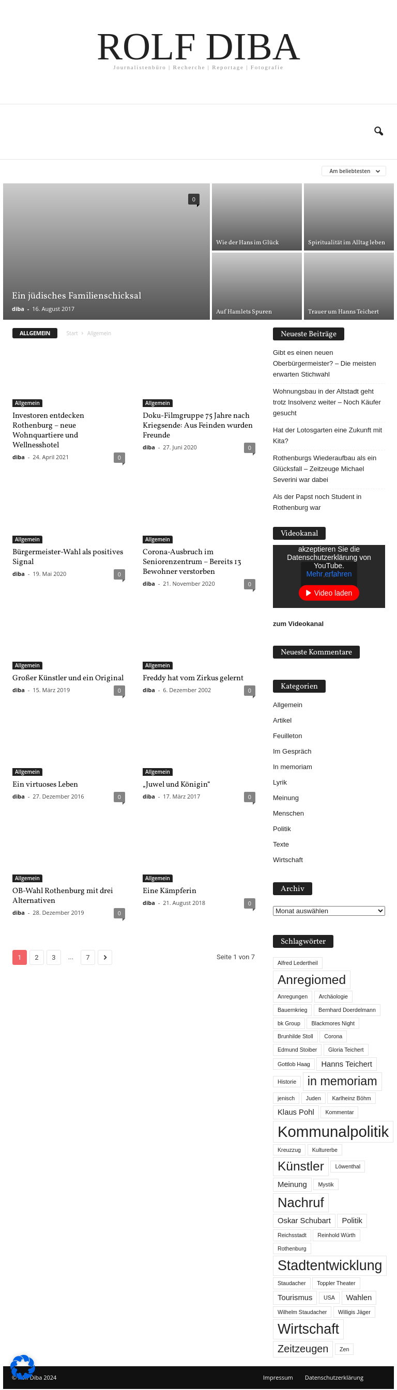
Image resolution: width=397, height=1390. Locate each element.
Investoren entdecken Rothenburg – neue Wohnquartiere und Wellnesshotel (48, 431)
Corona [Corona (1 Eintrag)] (333, 1036)
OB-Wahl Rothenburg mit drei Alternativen (62, 896)
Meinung (286, 798)
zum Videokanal (298, 624)
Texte (281, 844)
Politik (282, 829)
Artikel (282, 720)
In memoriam (292, 767)
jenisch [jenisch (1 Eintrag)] (286, 1098)
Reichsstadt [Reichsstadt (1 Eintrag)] (292, 1235)
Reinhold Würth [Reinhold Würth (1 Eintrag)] (336, 1235)
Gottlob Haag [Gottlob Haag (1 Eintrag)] (294, 1064)
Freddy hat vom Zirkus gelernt (193, 678)
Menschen (288, 813)
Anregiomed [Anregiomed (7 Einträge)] (312, 980)
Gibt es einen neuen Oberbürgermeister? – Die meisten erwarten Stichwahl (324, 363)
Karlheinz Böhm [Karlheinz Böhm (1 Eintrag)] (351, 1098)
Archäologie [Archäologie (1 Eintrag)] (333, 996)
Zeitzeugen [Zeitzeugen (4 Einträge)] (303, 1348)
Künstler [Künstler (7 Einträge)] (301, 1166)
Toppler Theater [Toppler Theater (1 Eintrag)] (336, 1283)
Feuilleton (287, 736)
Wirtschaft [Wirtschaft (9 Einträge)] (308, 1329)
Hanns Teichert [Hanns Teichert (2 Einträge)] (346, 1064)
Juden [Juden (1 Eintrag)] (313, 1098)
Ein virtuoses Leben (45, 784)
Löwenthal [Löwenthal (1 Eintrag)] (347, 1166)
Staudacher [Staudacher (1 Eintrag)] (292, 1283)
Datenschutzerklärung (334, 1377)
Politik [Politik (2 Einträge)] (352, 1220)
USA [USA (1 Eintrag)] (329, 1297)
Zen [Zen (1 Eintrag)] (344, 1349)
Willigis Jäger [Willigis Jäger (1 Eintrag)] (354, 1312)
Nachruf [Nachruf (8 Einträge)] (301, 1202)
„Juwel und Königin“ (176, 784)
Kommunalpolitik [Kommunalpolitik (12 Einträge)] (333, 1131)
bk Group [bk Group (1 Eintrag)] (289, 1023)
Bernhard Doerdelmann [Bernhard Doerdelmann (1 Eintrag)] (347, 1010)
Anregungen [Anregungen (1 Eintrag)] (293, 996)
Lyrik (280, 782)
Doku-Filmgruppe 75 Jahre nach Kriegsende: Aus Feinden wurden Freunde (198, 426)
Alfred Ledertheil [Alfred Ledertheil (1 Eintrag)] (298, 963)
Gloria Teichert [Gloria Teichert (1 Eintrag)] (346, 1050)
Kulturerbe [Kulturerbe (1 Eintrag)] (325, 1150)
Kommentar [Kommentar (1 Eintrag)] (339, 1112)
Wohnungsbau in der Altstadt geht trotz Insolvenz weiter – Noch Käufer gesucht (327, 402)
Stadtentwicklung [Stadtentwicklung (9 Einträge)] (330, 1265)
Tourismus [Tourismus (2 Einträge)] (295, 1297)
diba (18, 309)
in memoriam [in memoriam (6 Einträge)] (342, 1081)
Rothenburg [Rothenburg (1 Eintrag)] (292, 1248)
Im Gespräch (292, 751)
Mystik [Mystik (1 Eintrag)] (325, 1184)
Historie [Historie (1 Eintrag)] (287, 1082)
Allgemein (27, 403)
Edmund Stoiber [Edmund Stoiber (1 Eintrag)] (297, 1050)
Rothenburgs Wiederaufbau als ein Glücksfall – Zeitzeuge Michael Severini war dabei (324, 468)
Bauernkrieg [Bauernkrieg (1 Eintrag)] (292, 1010)
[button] (378, 131)
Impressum (278, 1377)
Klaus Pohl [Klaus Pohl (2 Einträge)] (296, 1112)
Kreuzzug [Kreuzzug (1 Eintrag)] (289, 1150)
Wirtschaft (288, 860)
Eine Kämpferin (169, 891)
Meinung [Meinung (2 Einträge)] (292, 1184)
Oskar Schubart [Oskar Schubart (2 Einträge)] (304, 1220)
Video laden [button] (333, 593)
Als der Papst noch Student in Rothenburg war (317, 502)
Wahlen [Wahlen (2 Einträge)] (359, 1297)
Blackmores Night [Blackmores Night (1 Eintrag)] (333, 1023)
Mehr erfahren (329, 574)
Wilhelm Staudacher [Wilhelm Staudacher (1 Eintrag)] (302, 1312)
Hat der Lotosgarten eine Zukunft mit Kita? (327, 435)
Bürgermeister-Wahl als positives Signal (67, 557)
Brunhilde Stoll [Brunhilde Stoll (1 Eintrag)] (295, 1036)
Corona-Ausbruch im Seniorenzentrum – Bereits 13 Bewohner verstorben (192, 562)
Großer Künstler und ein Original (68, 678)
